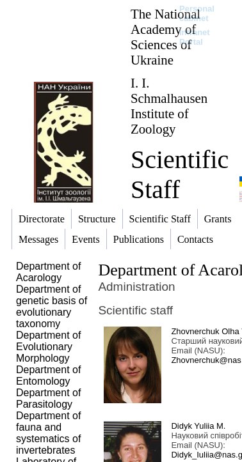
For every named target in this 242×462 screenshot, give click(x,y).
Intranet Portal (194, 37)
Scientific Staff (180, 174)
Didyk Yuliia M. (198, 426)
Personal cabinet (196, 13)
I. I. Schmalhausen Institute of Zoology (169, 105)
